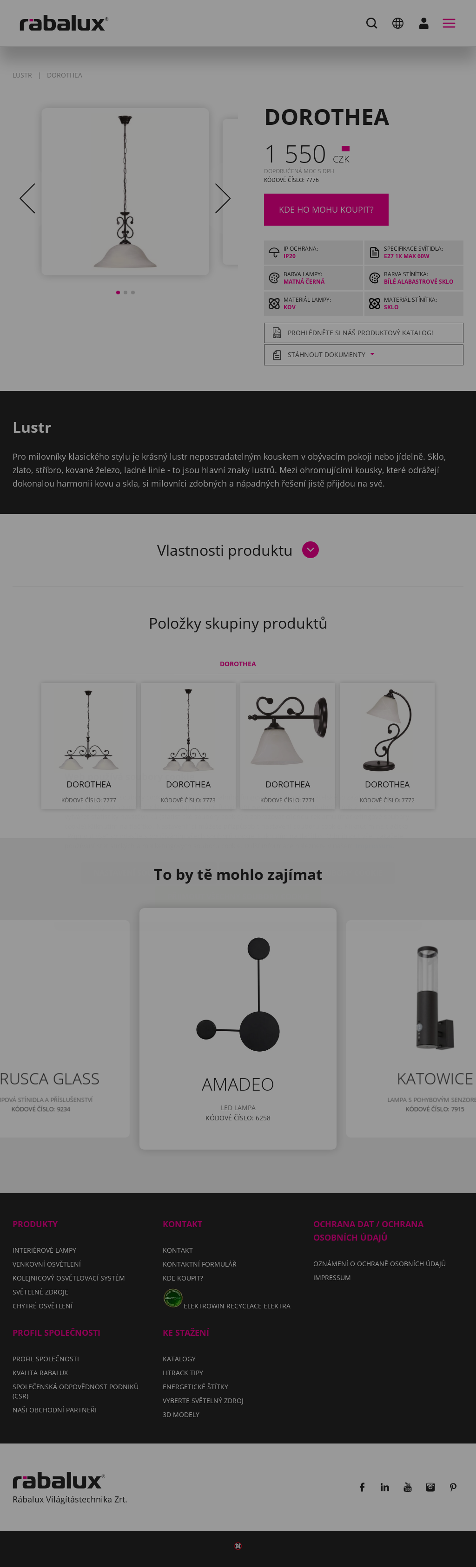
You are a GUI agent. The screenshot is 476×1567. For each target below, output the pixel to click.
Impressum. (375, 790)
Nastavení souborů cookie (149, 818)
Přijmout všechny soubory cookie (238, 841)
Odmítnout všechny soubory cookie (307, 818)
